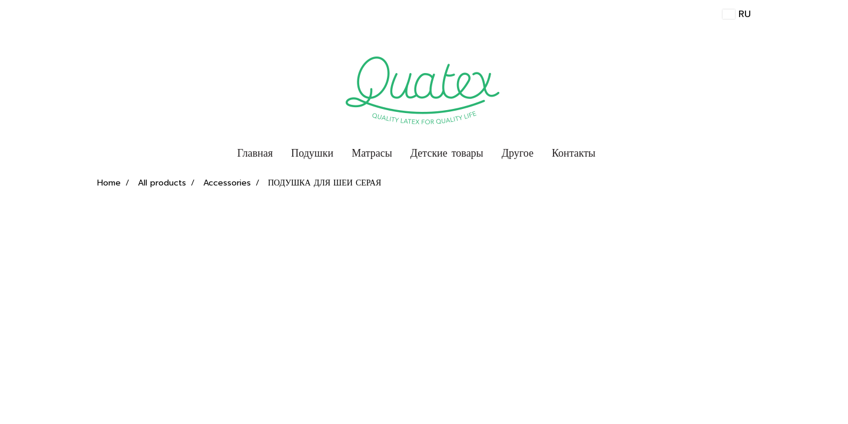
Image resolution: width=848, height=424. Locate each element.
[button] (615, 153)
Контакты (573, 153)
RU (737, 14)
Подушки (312, 153)
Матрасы (372, 153)
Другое (518, 153)
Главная (255, 153)
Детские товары (446, 153)
